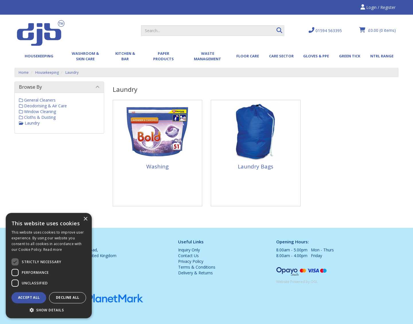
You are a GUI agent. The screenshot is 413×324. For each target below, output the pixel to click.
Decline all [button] (67, 297)
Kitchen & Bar (125, 56)
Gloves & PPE (316, 56)
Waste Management (207, 56)
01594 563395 (325, 30)
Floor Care (247, 56)
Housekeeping (39, 56)
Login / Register (378, 7)
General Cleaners (37, 100)
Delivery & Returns (195, 273)
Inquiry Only (189, 250)
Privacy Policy (190, 261)
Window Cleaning (37, 111)
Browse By (30, 87)
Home (24, 72)
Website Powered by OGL (297, 281)
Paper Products (163, 56)
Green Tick (349, 56)
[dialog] (49, 265)
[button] (48, 310)
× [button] (85, 219)
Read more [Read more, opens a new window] (52, 249)
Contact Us (188, 255)
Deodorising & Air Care (43, 105)
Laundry (72, 72)
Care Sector (281, 56)
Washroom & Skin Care (85, 56)
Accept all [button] (29, 297)
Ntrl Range (381, 56)
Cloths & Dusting (37, 117)
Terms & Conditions (196, 267)
